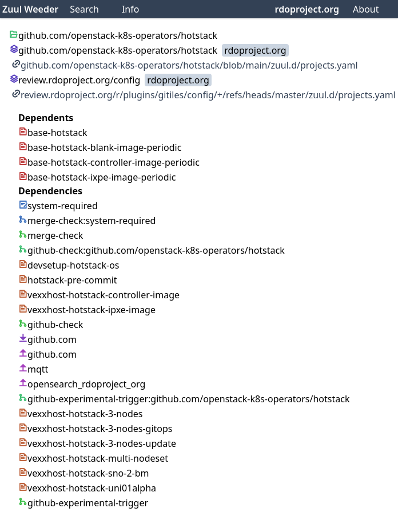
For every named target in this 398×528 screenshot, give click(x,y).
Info (131, 9)
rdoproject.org (307, 9)
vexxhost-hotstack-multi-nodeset (93, 458)
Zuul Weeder (30, 9)
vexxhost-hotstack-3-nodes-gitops (95, 428)
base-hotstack (52, 132)
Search (84, 9)
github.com (47, 339)
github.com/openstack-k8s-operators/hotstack (113, 50)
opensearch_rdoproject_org (81, 384)
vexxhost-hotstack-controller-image (99, 295)
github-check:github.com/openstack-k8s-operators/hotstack (151, 250)
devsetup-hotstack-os (69, 265)
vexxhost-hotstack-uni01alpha (87, 488)
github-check (50, 324)
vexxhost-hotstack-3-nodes (80, 413)
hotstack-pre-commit (67, 280)
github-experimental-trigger (83, 503)
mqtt (33, 369)
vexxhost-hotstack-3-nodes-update (97, 443)
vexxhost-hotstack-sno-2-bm (83, 473)
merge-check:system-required (87, 220)
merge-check (50, 235)
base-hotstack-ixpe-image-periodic (97, 177)
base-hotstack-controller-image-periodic (109, 162)
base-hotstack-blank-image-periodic (99, 147)
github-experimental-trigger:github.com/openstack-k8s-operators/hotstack (183, 399)
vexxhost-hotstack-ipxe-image (87, 309)
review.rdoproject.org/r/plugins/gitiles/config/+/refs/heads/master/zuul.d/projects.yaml (203, 95)
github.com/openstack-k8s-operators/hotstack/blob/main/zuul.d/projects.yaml (184, 65)
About (366, 9)
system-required (58, 205)
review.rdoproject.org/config (74, 80)
